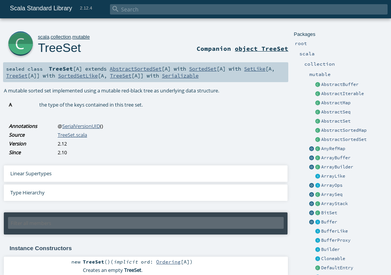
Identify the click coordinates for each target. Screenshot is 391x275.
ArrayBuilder (337, 167)
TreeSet (59, 48)
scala (43, 37)
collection (61, 37)
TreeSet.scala (72, 134)
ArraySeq (332, 194)
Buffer (329, 222)
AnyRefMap (333, 148)
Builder (330, 249)
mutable (81, 37)
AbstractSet (336, 121)
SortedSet (203, 68)
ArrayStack (334, 203)
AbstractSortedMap (344, 130)
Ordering (168, 262)
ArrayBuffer (336, 157)
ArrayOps (332, 185)
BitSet (329, 212)
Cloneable (333, 258)
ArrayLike (333, 176)
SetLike (254, 68)
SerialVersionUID (81, 126)
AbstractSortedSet (344, 139)
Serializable (180, 75)
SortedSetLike (78, 75)
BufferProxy (336, 240)
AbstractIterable (342, 93)
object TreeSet (261, 48)
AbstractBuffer (340, 84)
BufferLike (334, 231)
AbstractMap (336, 102)
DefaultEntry (337, 267)
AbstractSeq (336, 112)
